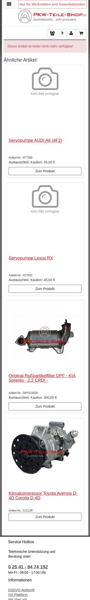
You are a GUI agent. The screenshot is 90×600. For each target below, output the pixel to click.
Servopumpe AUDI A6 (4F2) (35, 140)
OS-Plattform (18, 595)
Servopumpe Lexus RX (31, 258)
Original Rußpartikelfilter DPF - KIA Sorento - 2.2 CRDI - (42, 378)
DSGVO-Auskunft (21, 590)
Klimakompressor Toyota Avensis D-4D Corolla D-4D (43, 496)
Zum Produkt (44, 171)
